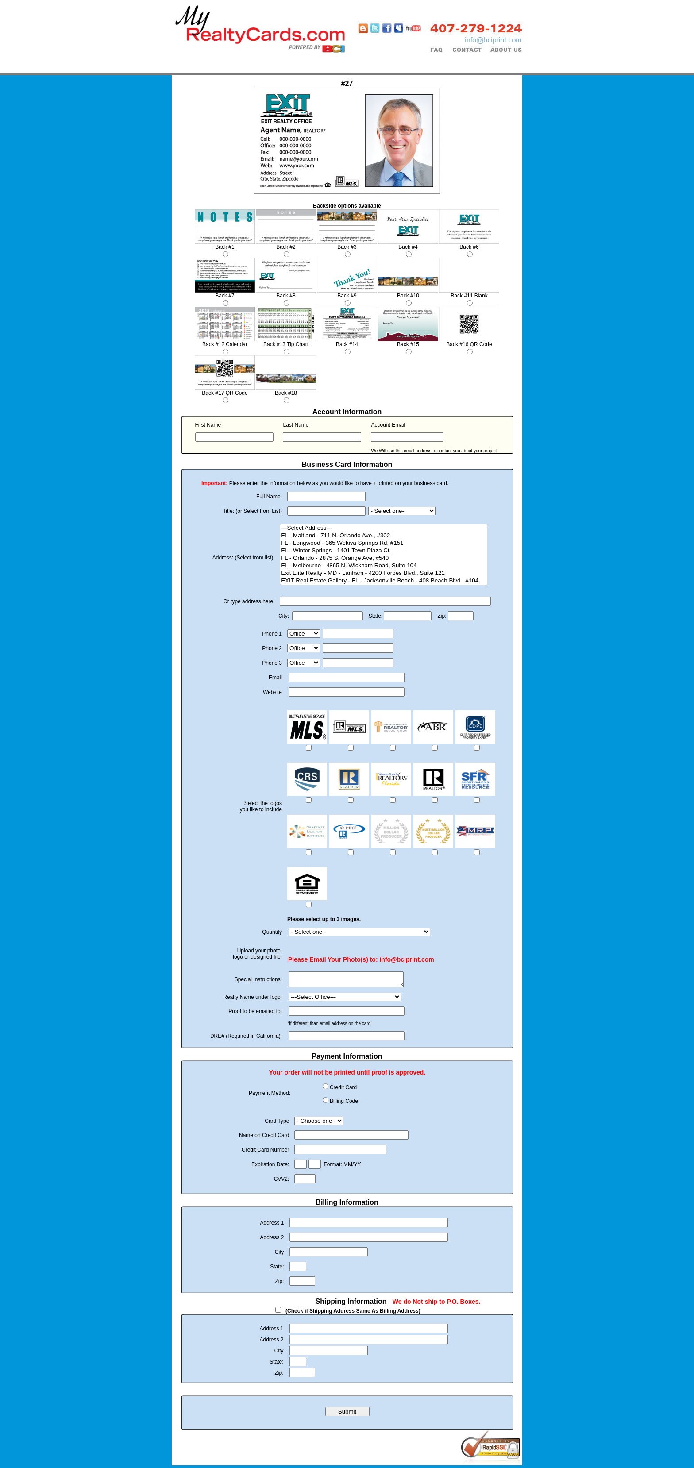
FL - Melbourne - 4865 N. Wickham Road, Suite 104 (383, 566)
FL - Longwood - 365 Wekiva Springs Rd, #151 (383, 543)
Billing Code (344, 1104)
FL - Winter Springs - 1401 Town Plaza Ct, (383, 551)
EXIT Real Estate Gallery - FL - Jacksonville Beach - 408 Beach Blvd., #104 (383, 581)
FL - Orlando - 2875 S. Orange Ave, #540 (383, 558)
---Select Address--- (383, 528)
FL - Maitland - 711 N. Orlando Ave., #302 (383, 535)
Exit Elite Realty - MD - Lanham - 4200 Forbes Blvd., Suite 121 (383, 573)
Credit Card (343, 1090)
